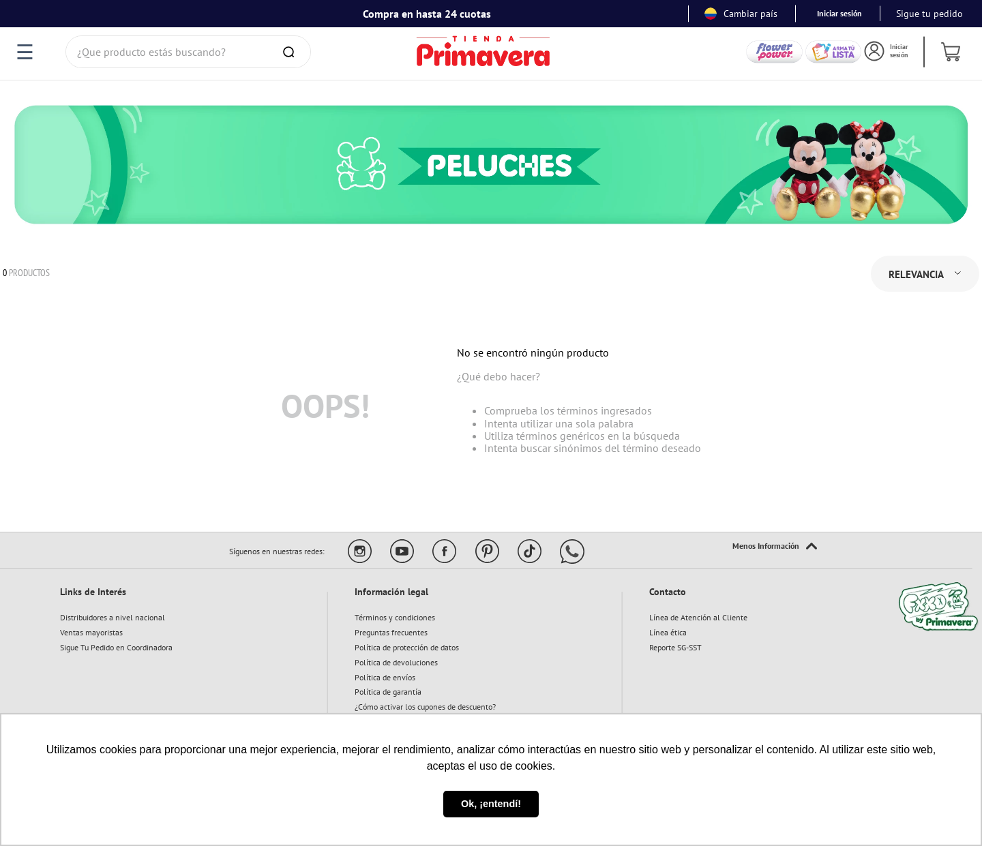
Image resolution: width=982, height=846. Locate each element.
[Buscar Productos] (291, 51)
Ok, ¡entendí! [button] (491, 803)
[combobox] (188, 51)
